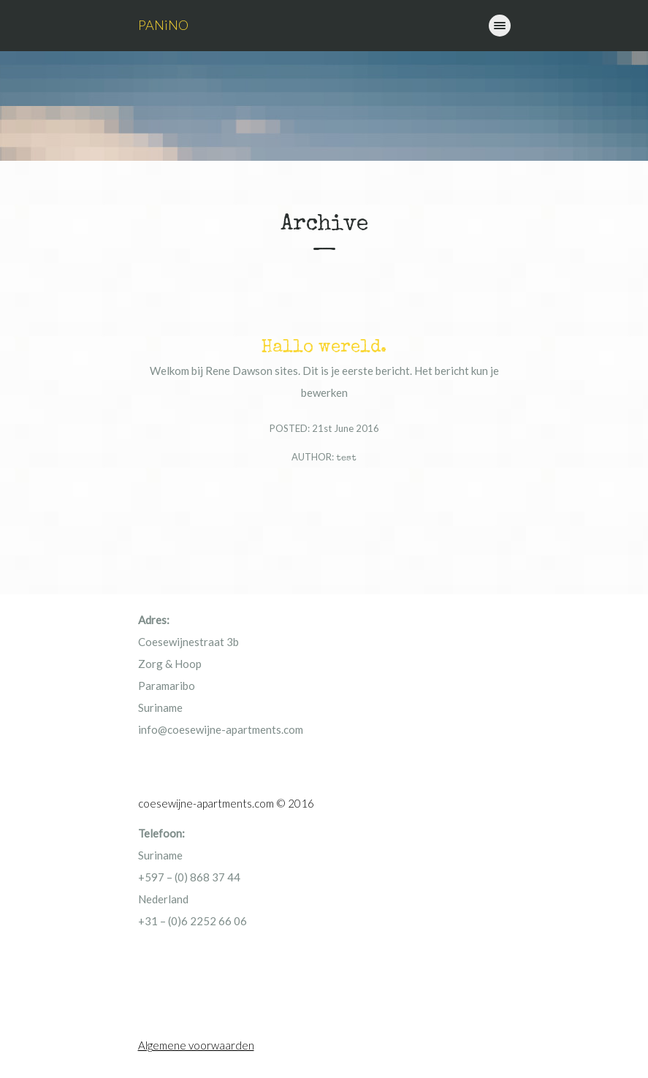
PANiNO (163, 25)
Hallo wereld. (324, 348)
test (346, 458)
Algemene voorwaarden (196, 1045)
